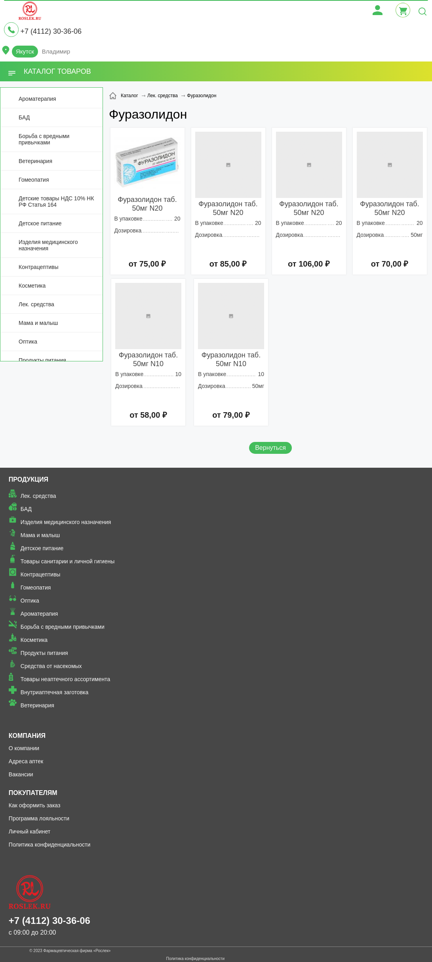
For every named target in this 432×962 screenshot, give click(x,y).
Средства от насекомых (51, 666)
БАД (24, 117)
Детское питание (40, 223)
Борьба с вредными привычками (44, 139)
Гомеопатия (34, 180)
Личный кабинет (29, 831)
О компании (24, 748)
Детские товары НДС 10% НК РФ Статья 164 (56, 201)
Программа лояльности (39, 818)
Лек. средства (36, 304)
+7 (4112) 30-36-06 (51, 31)
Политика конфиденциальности (50, 844)
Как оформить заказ (35, 805)
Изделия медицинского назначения (48, 245)
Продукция (28, 479)
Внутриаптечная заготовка (55, 692)
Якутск (25, 51)
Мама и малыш (38, 323)
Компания (27, 735)
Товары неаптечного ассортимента (65, 679)
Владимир (56, 51)
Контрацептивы (39, 267)
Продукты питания (42, 360)
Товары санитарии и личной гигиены (67, 561)
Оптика (28, 341)
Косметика (32, 285)
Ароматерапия (37, 99)
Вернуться (270, 447)
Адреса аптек (26, 761)
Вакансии (21, 774)
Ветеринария (35, 161)
